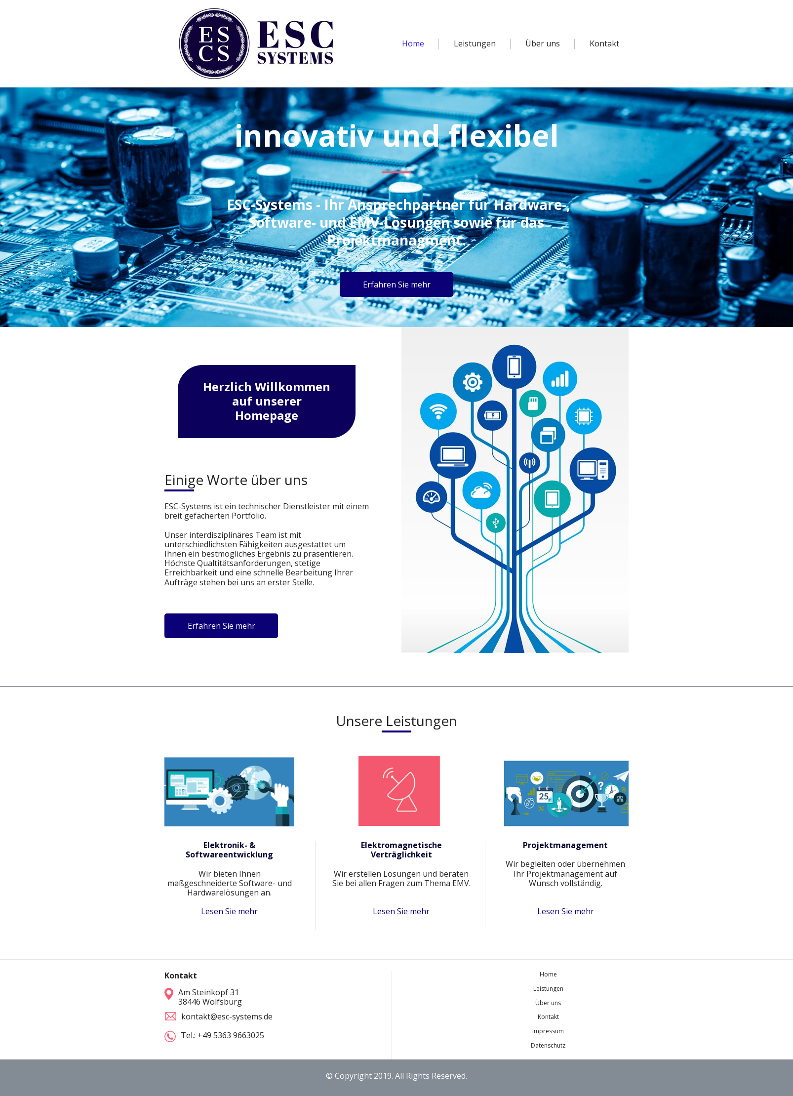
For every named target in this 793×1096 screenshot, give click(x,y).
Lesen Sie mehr (229, 911)
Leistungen (548, 988)
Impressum (548, 1031)
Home (548, 974)
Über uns (548, 1003)
